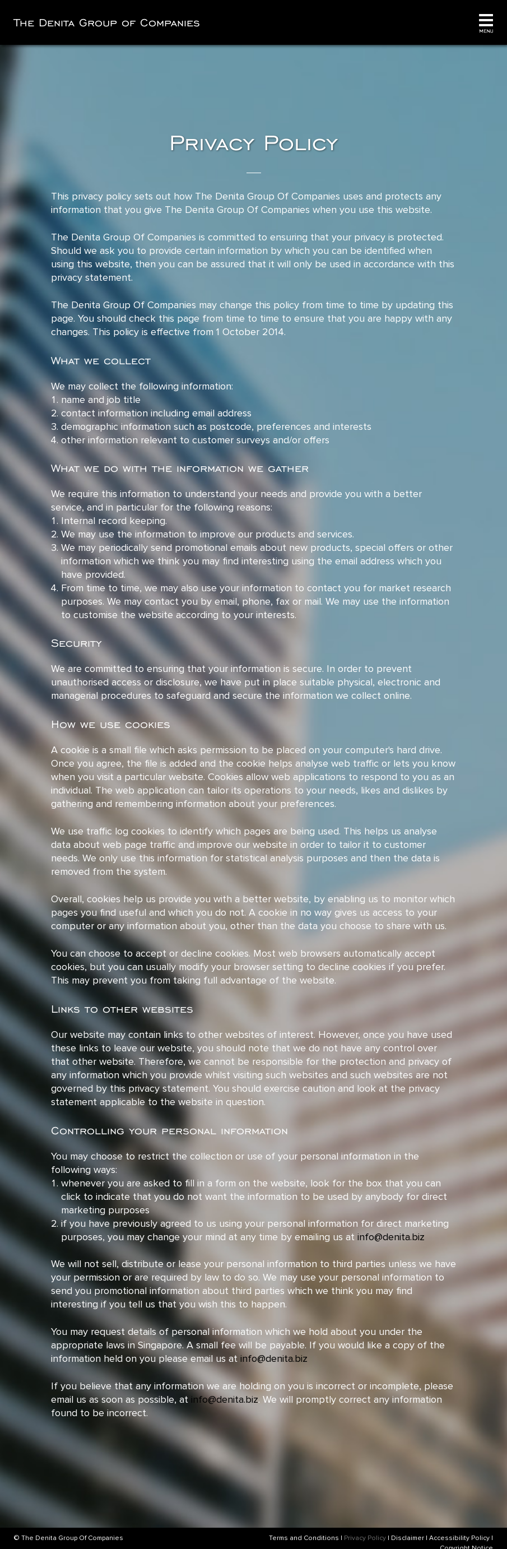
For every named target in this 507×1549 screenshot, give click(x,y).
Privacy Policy (365, 1538)
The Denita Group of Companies (107, 22)
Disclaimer (407, 1538)
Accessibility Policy (459, 1538)
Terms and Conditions (304, 1538)
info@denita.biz (391, 1237)
